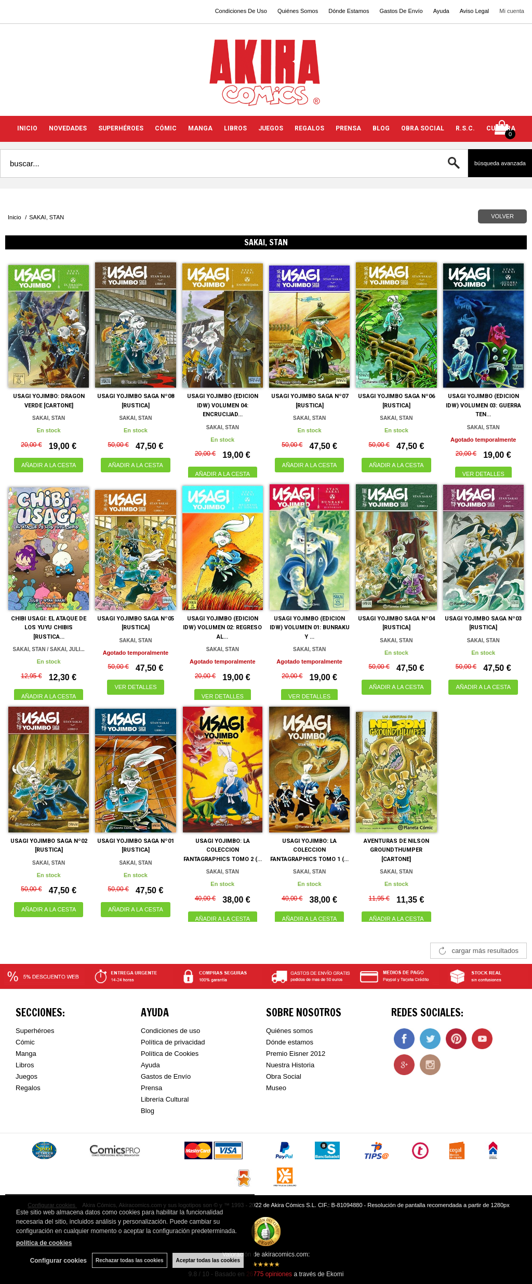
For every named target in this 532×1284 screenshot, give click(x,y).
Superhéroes (35, 1031)
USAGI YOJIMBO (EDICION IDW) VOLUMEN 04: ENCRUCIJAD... (222, 405)
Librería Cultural (165, 1099)
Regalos (28, 1088)
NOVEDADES (68, 128)
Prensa (151, 1088)
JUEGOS (270, 128)
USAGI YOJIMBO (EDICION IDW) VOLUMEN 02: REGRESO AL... (222, 627)
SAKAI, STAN (48, 418)
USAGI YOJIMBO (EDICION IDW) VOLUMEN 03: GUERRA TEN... (483, 405)
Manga (26, 1053)
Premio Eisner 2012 (295, 1053)
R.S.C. (465, 128)
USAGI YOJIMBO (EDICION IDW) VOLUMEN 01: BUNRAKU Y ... (310, 627)
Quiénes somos (289, 1031)
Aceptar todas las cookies (208, 1260)
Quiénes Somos (297, 11)
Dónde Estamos (348, 11)
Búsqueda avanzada (500, 163)
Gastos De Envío (400, 11)
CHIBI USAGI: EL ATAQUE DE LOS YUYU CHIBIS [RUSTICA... (48, 627)
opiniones (269, 1274)
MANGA (200, 128)
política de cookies (44, 1243)
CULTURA (500, 128)
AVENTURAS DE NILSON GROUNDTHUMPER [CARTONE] (396, 850)
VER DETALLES (483, 474)
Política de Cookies (169, 1053)
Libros (25, 1065)
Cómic (25, 1042)
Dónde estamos (289, 1042)
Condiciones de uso (170, 1031)
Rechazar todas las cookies (130, 1260)
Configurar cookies (58, 1260)
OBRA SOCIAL (422, 128)
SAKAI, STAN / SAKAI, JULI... (49, 649)
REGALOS (309, 128)
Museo (276, 1088)
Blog (147, 1111)
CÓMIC (166, 128)
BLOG (381, 128)
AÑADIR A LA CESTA (48, 465)
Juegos (26, 1076)
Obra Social (283, 1076)
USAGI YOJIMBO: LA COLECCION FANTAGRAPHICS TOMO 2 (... (222, 850)
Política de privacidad (173, 1042)
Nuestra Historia (290, 1065)
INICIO (27, 128)
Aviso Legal (474, 11)
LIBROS (235, 128)
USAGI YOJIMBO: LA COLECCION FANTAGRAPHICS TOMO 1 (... (309, 850)
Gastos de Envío (166, 1076)
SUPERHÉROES (120, 128)
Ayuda (441, 11)
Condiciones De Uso (241, 11)
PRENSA (348, 128)
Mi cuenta (511, 11)
